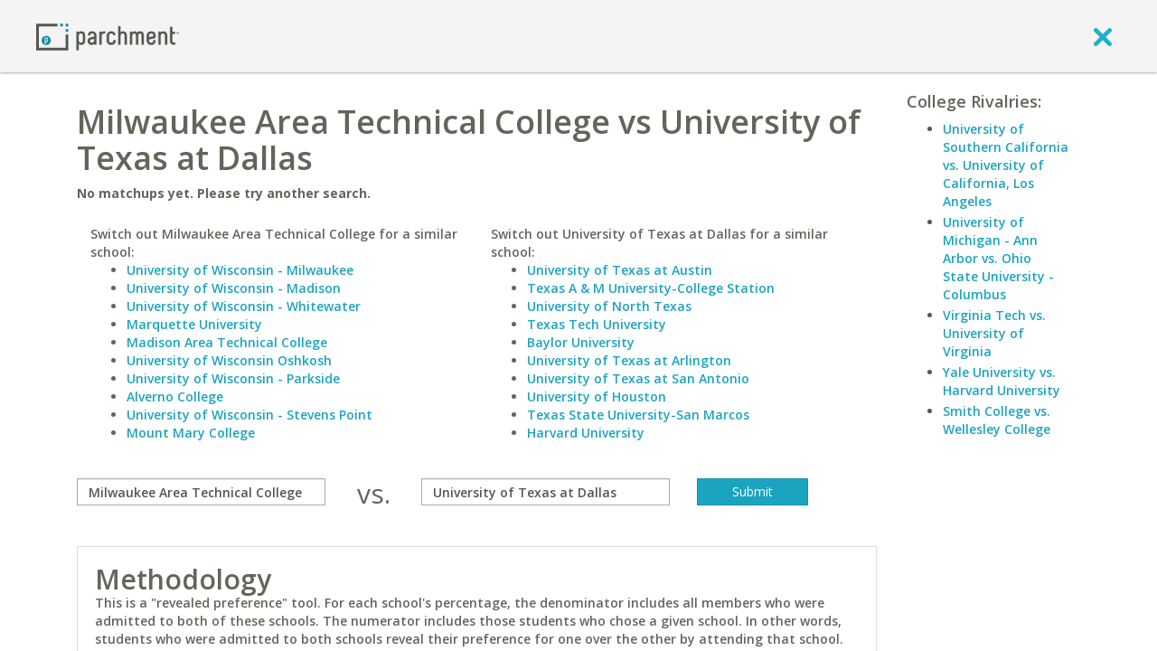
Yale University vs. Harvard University (1001, 381)
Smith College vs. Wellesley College (996, 420)
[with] (545, 491)
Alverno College (175, 396)
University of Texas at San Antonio (638, 378)
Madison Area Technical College (227, 342)
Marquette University (194, 324)
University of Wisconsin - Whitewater (244, 306)
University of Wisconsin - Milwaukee (240, 269)
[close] (1103, 36)
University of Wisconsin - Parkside (233, 378)
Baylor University (581, 342)
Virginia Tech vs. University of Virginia (994, 333)
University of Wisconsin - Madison (234, 288)
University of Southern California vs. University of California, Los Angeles (1005, 165)
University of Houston (596, 396)
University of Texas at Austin (619, 269)
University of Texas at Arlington (629, 360)
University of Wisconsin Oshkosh (229, 360)
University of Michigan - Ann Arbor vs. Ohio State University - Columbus (998, 258)
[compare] (201, 491)
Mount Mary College (191, 432)
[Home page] (107, 35)
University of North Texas (609, 306)
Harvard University (585, 432)
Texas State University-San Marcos (638, 414)
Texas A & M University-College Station (651, 288)
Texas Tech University (596, 324)
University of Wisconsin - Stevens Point (249, 414)
